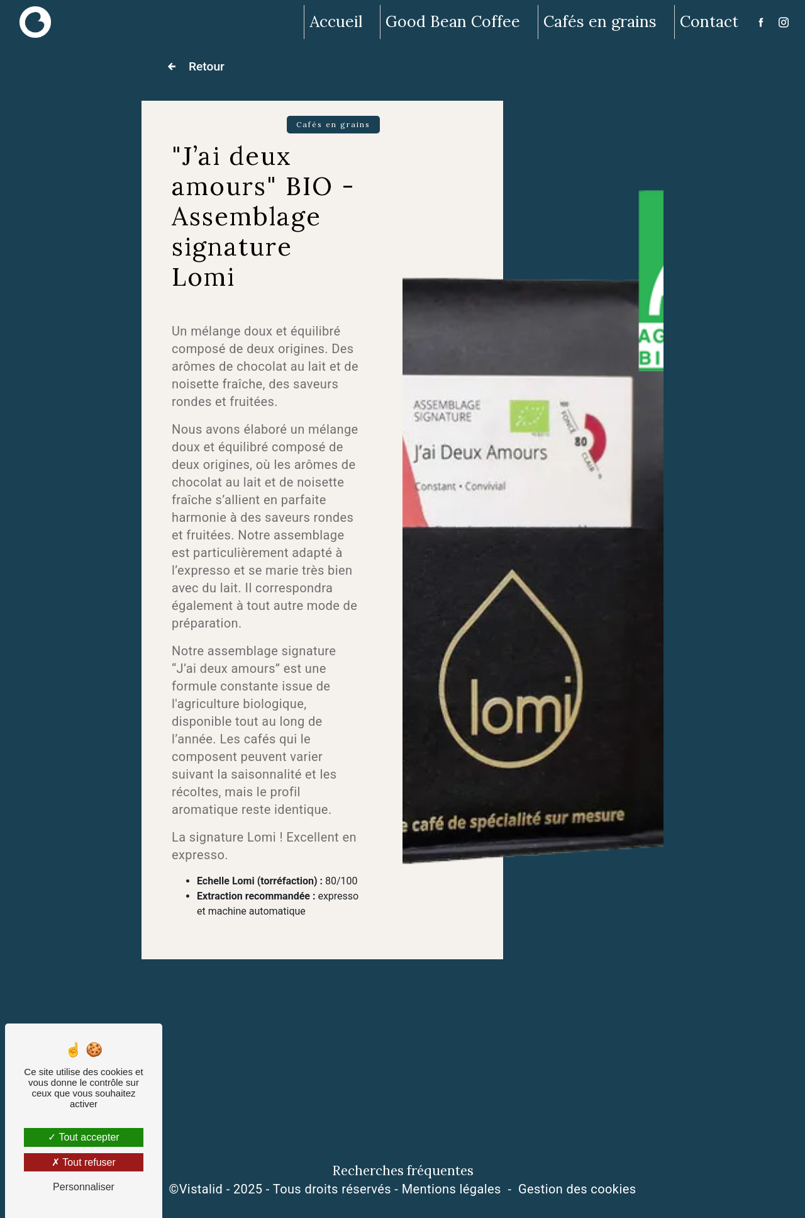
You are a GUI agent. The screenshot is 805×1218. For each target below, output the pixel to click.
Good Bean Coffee (453, 21)
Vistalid (201, 1189)
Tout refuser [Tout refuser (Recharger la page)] (84, 1162)
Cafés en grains (600, 21)
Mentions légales (451, 1189)
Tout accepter (83, 1137)
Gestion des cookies (577, 1189)
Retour (193, 66)
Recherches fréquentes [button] (403, 1170)
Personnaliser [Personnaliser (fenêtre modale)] (83, 1186)
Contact (709, 21)
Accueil (335, 21)
